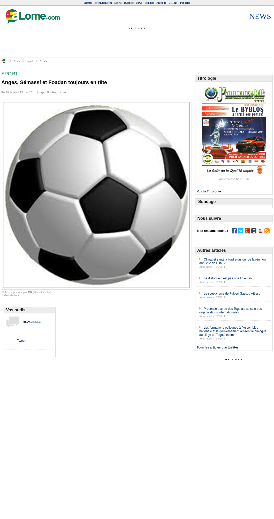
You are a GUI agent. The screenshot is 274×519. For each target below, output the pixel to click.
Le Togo (173, 2)
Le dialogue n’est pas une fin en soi (228, 278)
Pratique (161, 2)
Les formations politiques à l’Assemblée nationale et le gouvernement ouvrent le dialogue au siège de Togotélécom (233, 331)
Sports (117, 2)
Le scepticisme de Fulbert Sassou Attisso (232, 293)
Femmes (149, 2)
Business (129, 2)
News (139, 2)
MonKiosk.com (103, 2)
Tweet (21, 341)
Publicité (185, 2)
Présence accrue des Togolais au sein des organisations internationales (230, 310)
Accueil (88, 2)
